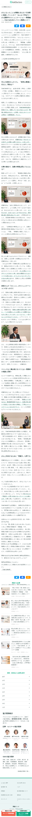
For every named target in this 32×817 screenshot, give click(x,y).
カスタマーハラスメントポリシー (23, 800)
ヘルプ (18, 786)
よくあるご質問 (4, 782)
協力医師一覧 (4, 786)
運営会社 (19, 795)
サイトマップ (4, 799)
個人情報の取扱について (22, 791)
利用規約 (3, 791)
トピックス (11, 808)
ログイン (28, 2)
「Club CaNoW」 (6, 569)
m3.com (23, 721)
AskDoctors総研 (19, 808)
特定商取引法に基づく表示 (6, 795)
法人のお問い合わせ (21, 782)
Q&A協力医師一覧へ (23, 771)
